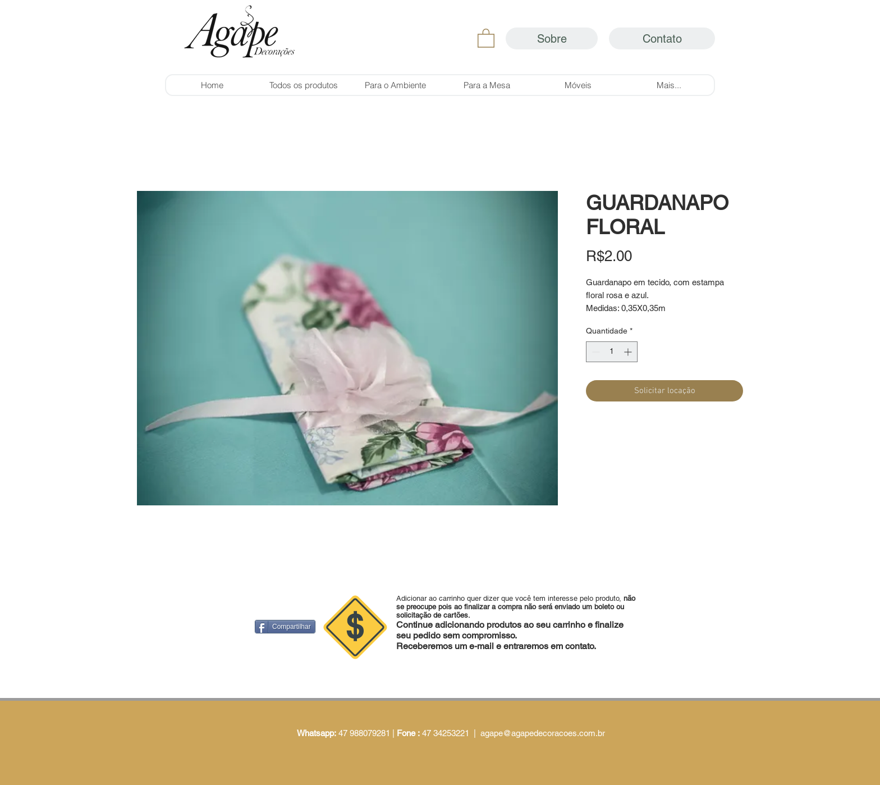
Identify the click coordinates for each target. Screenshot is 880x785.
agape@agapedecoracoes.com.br (542, 733)
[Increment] (629, 352)
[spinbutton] (612, 352)
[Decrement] (595, 352)
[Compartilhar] (285, 626)
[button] (486, 38)
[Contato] (662, 38)
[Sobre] (552, 38)
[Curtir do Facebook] (465, 526)
